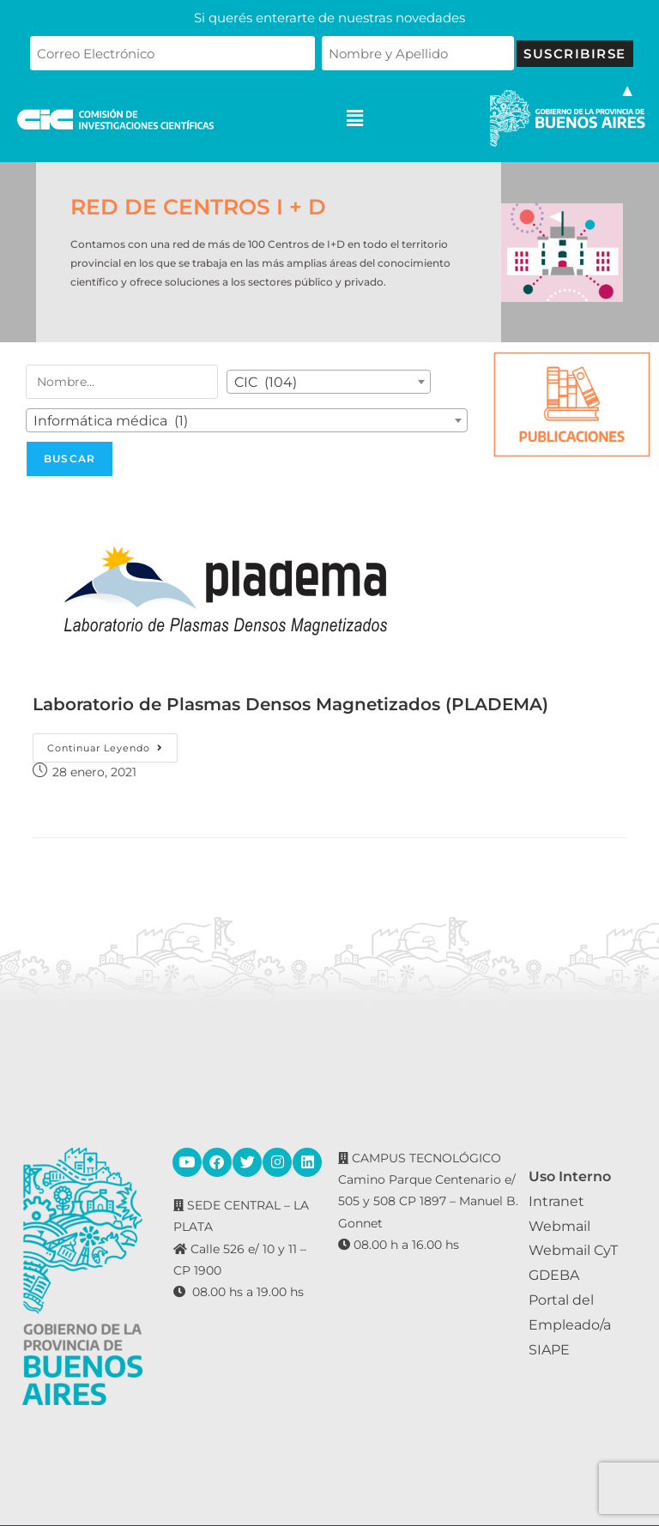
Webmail (559, 1226)
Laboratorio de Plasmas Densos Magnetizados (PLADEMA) (290, 704)
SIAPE (549, 1350)
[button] (355, 119)
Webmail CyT (573, 1250)
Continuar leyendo (112, 743)
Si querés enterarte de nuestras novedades (329, 17)
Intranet (556, 1201)
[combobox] (329, 382)
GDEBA (554, 1275)
